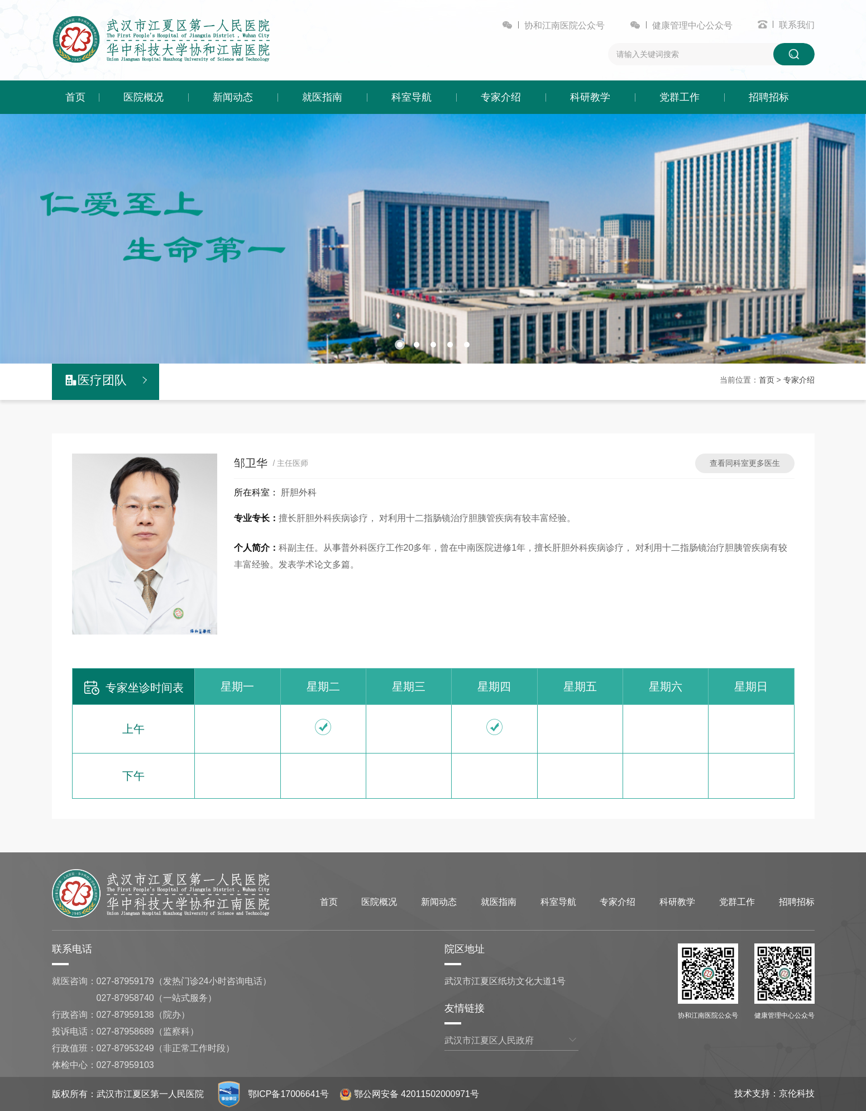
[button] (400, 344)
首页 (75, 97)
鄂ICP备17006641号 (288, 1094)
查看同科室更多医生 (745, 463)
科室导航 (411, 97)
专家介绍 (501, 97)
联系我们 (797, 25)
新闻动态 (233, 97)
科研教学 (590, 97)
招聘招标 (769, 97)
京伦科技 (797, 1093)
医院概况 (143, 97)
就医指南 (322, 97)
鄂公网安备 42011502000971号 (410, 1094)
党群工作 (679, 97)
